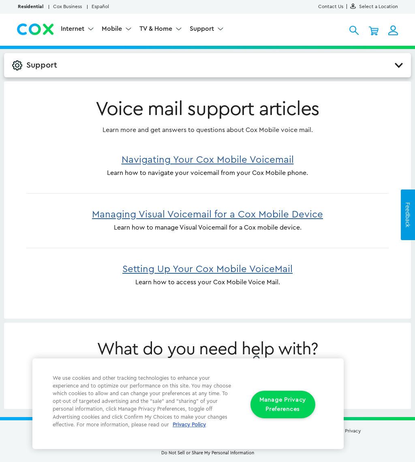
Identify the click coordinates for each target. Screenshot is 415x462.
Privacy (353, 430)
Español (100, 6)
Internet (73, 29)
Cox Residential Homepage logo (35, 29)
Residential (30, 6)
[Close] (327, 370)
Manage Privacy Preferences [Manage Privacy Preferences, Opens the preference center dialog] (282, 404)
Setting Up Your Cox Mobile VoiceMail (207, 269)
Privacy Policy (189, 424)
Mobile (113, 29)
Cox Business (67, 6)
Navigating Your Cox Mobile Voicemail (208, 160)
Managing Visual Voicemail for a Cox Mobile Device (207, 214)
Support (203, 29)
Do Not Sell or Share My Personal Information (207, 453)
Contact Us (330, 6)
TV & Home (156, 29)
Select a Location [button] (374, 6)
